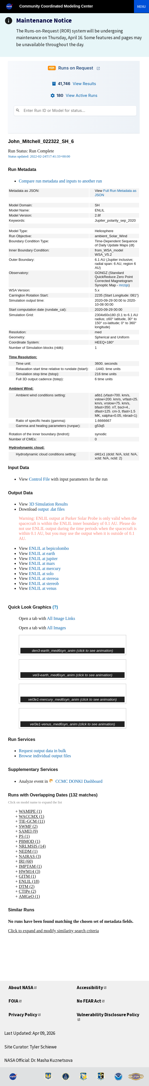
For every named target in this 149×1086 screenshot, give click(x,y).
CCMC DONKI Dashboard (75, 781)
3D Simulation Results (48, 504)
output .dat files (51, 509)
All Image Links (61, 618)
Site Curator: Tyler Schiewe (30, 1047)
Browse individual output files (45, 756)
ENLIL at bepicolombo (49, 548)
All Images (56, 628)
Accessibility (90, 987)
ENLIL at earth (42, 553)
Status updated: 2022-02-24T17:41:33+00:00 (39, 156)
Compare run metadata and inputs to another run (60, 181)
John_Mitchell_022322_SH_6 (41, 141)
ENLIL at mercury (45, 568)
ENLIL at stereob (44, 583)
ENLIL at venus (42, 588)
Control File (39, 479)
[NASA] (11, 6)
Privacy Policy (23, 1015)
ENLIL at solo (41, 573)
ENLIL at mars (42, 563)
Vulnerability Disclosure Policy (108, 1015)
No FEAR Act (89, 1001)
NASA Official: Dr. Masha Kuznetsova (38, 1060)
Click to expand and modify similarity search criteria (53, 930)
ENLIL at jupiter (43, 558)
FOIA (13, 1001)
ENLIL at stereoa (44, 578)
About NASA (21, 987)
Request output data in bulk (42, 750)
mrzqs (123, 285)
